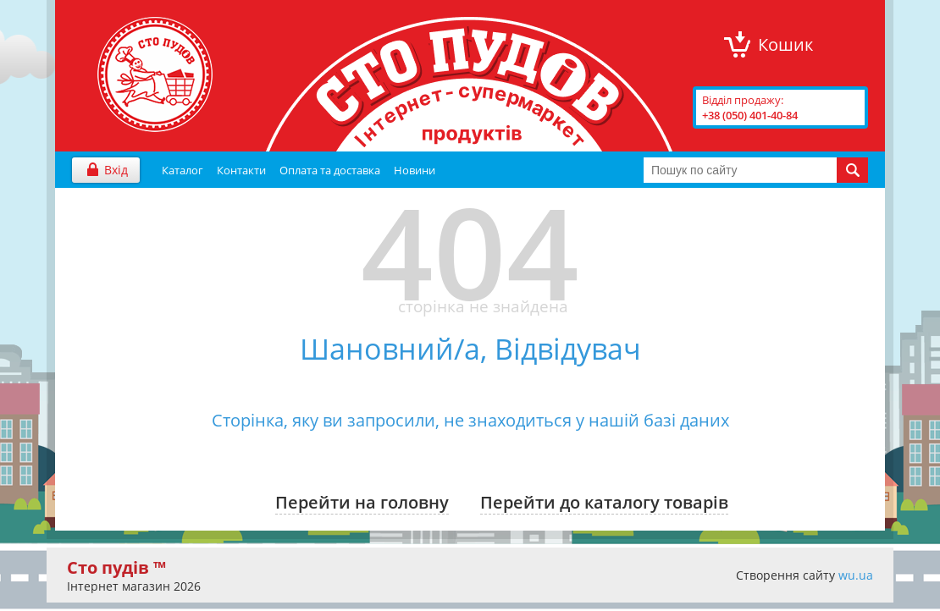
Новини (414, 170)
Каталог (182, 170)
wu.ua (855, 575)
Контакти (241, 170)
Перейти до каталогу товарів (604, 502)
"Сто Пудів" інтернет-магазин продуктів (155, 74)
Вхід (116, 170)
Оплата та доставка (329, 170)
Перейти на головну (362, 502)
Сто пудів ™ (116, 567)
